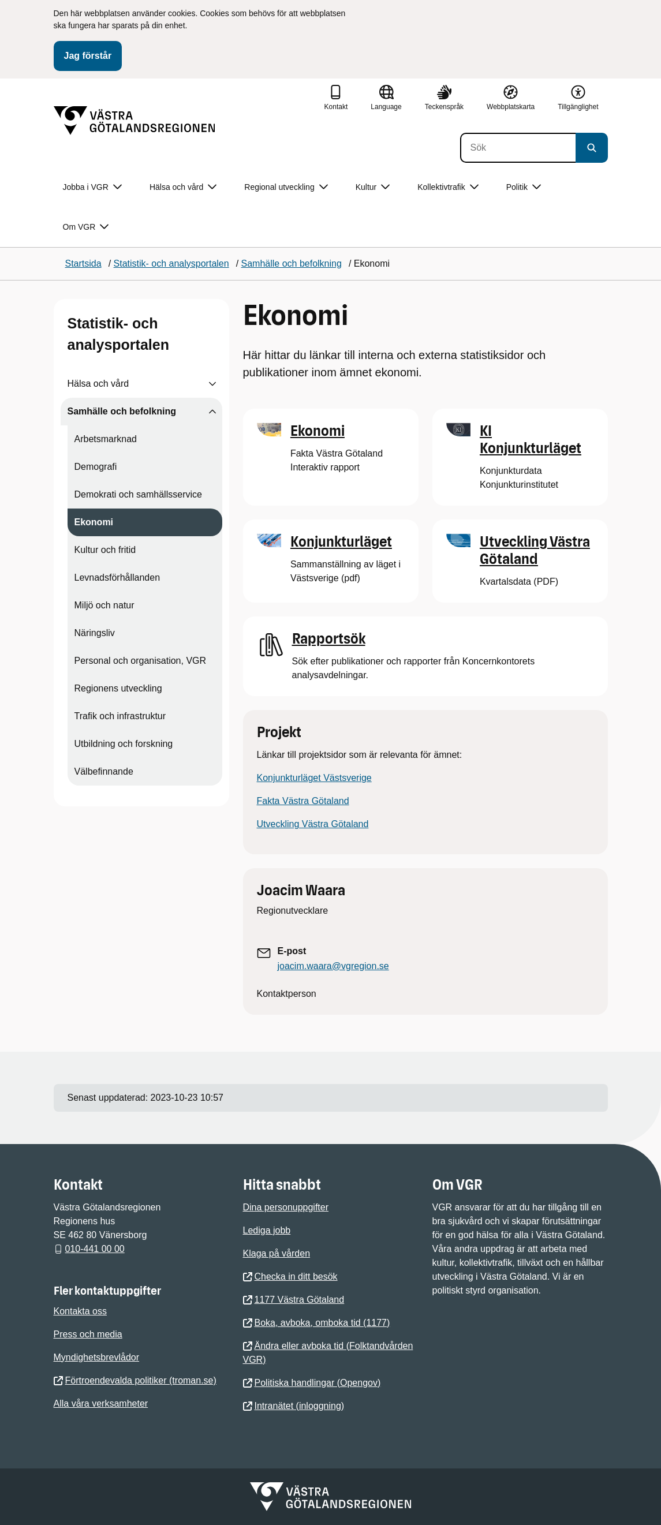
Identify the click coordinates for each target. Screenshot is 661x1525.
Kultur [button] (373, 187)
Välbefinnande (103, 771)
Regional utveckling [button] (285, 187)
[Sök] (518, 148)
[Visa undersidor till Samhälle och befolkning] (212, 411)
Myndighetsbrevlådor (97, 1357)
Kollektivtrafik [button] (447, 187)
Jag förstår (88, 56)
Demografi (95, 467)
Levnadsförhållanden (117, 577)
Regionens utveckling (118, 688)
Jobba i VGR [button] (92, 187)
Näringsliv (94, 633)
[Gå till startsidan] (134, 120)
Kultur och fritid (105, 550)
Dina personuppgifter (286, 1207)
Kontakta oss (80, 1311)
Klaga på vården (277, 1253)
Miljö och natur (104, 605)
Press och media (88, 1334)
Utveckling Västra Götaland (313, 824)
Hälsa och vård (98, 383)
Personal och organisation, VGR (140, 661)
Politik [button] (523, 187)
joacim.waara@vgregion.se (333, 966)
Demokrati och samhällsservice (138, 494)
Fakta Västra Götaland (303, 801)
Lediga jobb (267, 1230)
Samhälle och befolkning (122, 411)
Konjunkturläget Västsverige (314, 778)
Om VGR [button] (86, 227)
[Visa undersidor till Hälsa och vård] (212, 384)
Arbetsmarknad (105, 439)
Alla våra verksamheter (101, 1403)
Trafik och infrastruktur (120, 716)
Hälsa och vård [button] (183, 187)
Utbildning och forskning (123, 744)
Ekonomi (94, 522)
